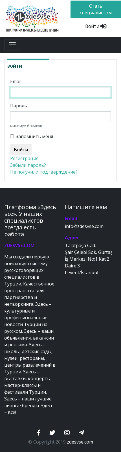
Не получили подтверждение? (44, 172)
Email (15, 81)
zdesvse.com (80, 442)
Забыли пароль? (28, 165)
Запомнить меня (34, 136)
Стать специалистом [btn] (96, 9)
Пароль (18, 106)
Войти (95, 26)
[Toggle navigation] (12, 44)
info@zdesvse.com (84, 226)
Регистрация (24, 158)
